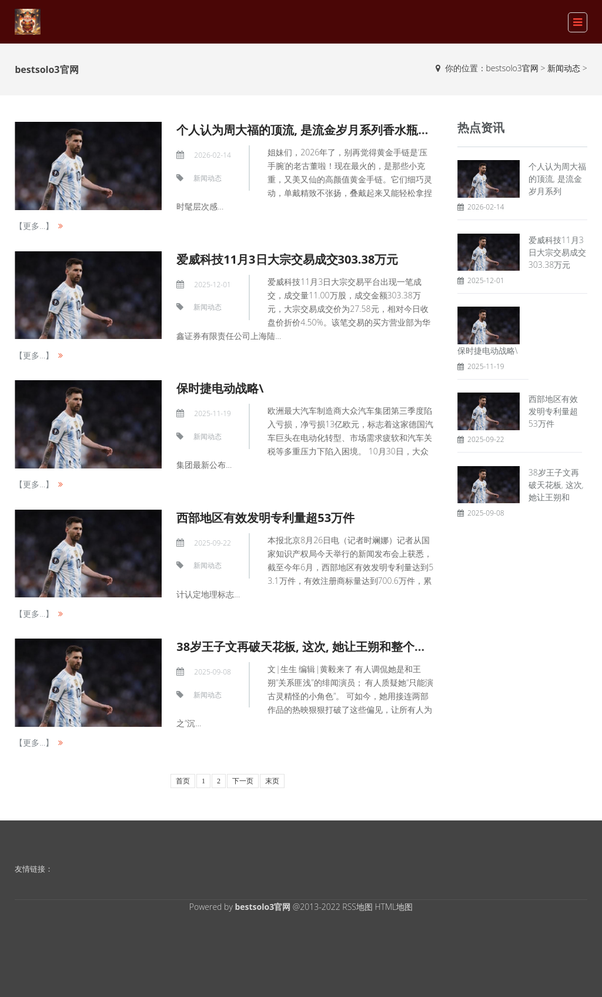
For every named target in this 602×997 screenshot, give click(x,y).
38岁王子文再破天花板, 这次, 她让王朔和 (556, 485)
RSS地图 (357, 906)
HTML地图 (394, 906)
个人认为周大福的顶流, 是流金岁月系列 (557, 179)
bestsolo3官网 (512, 68)
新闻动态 (563, 68)
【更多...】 (34, 225)
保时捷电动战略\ (219, 388)
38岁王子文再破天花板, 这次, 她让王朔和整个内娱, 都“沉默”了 (338, 646)
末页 (272, 781)
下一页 (242, 781)
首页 (183, 781)
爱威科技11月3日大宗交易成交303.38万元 (287, 259)
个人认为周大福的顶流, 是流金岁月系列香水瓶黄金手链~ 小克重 (343, 130)
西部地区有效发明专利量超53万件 (265, 518)
